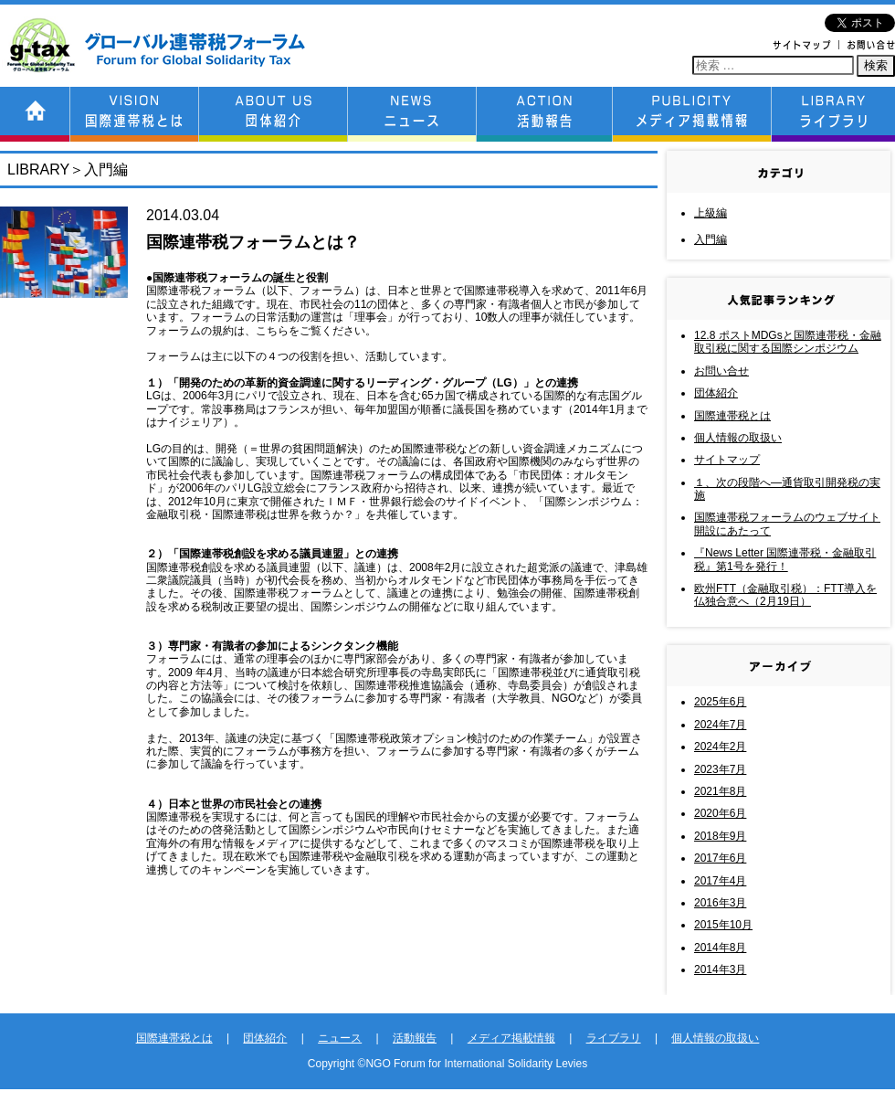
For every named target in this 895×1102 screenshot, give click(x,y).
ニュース (340, 1038)
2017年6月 (720, 858)
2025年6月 (720, 701)
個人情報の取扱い (738, 437)
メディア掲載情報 (511, 1038)
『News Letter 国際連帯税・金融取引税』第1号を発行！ (785, 559)
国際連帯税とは (732, 415)
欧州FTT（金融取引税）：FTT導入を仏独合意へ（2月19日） (785, 595)
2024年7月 (720, 724)
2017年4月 (720, 880)
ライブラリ (613, 1038)
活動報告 (415, 1038)
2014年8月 (720, 947)
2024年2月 (720, 746)
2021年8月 (720, 791)
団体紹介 (716, 393)
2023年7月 (720, 769)
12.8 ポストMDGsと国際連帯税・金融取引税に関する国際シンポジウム (787, 342)
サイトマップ (727, 459)
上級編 (710, 213)
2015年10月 (723, 924)
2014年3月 (720, 969)
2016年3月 (720, 902)
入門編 (710, 239)
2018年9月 (720, 836)
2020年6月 (720, 813)
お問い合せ (721, 371)
